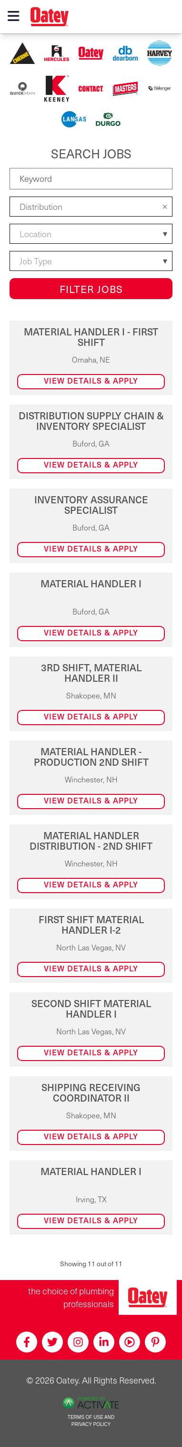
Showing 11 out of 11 (91, 1264)
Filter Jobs (91, 288)
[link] (91, 358)
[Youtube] (129, 1342)
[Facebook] (26, 1342)
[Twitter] (52, 1342)
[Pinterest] (155, 1342)
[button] (165, 206)
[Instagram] (78, 1342)
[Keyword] (91, 178)
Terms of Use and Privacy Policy (91, 1421)
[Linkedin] (103, 1342)
